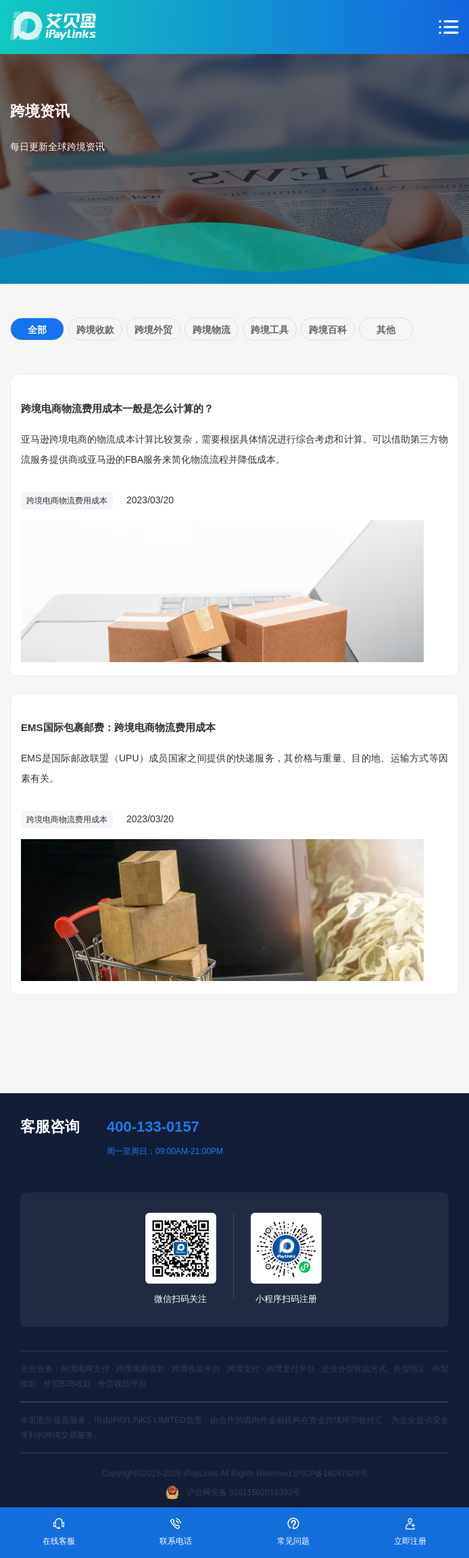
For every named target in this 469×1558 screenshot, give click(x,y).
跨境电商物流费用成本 (66, 500)
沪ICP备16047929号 (330, 1473)
